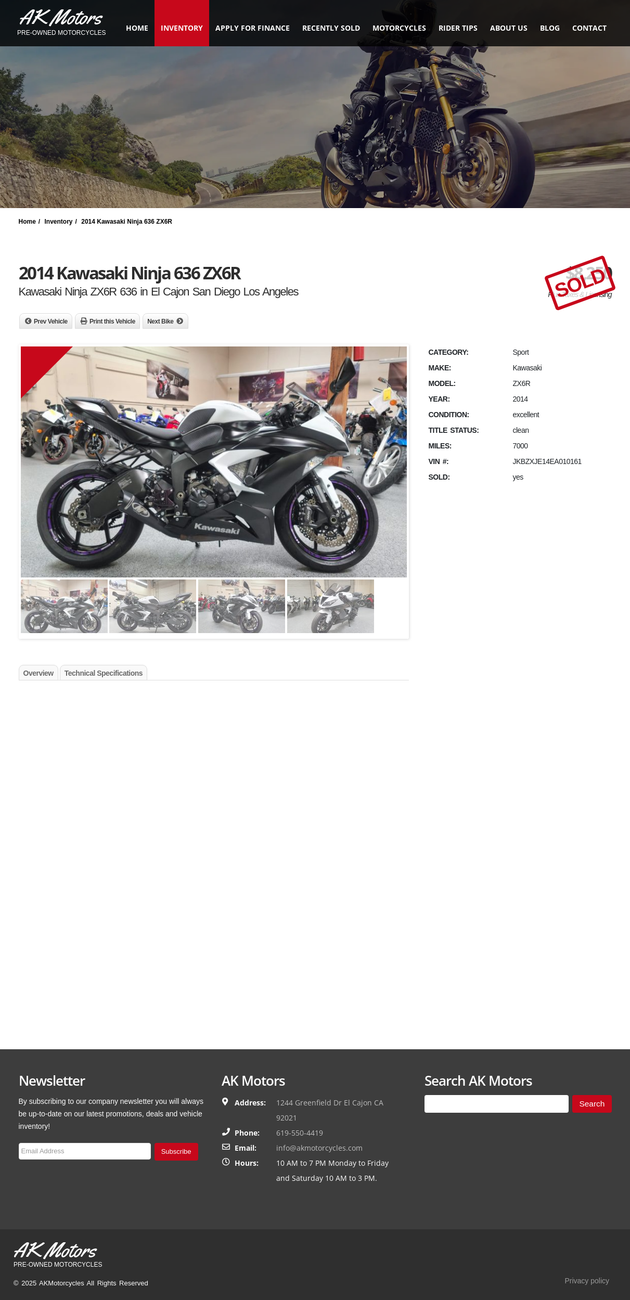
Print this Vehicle (112, 321)
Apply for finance (251, 28)
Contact (588, 28)
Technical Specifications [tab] (104, 673)
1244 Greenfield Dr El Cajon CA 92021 (329, 1110)
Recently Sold (329, 28)
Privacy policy (586, 1281)
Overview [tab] (38, 673)
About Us (507, 28)
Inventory (180, 28)
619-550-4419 (299, 1133)
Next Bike (160, 321)
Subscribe (176, 1151)
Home (135, 28)
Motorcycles (398, 28)
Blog (548, 28)
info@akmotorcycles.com (319, 1148)
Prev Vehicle (51, 321)
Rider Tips (456, 28)
